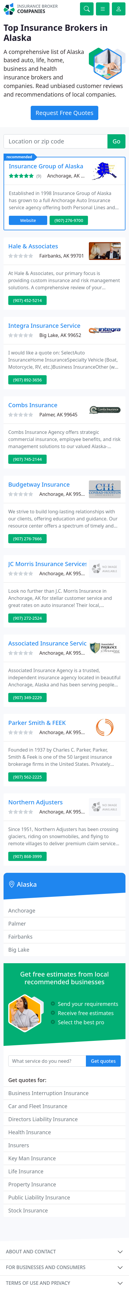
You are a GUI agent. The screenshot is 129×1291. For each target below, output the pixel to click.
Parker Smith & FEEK (37, 723)
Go (116, 141)
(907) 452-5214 (27, 300)
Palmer (17, 923)
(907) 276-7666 (27, 538)
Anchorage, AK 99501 (62, 573)
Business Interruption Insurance (48, 1093)
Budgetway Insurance (39, 484)
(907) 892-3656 (27, 380)
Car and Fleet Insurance (37, 1106)
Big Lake (18, 949)
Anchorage (21, 910)
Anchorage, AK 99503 (70, 175)
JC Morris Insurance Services (48, 564)
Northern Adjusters (35, 802)
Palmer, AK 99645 (58, 414)
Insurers (18, 1145)
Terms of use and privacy (38, 1283)
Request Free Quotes (65, 113)
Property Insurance (32, 1184)
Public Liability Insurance (39, 1197)
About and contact (31, 1251)
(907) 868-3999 (27, 856)
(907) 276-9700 (69, 220)
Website (28, 220)
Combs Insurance (32, 405)
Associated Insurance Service (49, 643)
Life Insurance (25, 1171)
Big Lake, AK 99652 (60, 335)
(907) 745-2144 (27, 459)
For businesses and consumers (45, 1267)
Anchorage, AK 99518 (62, 653)
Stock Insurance (28, 1210)
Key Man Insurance (32, 1158)
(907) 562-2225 (27, 777)
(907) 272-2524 (27, 618)
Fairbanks (20, 936)
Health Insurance (29, 1132)
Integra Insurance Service (44, 326)
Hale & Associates (33, 246)
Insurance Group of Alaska (46, 166)
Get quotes (103, 1061)
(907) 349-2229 (27, 697)
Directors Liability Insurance (43, 1119)
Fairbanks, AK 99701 (61, 256)
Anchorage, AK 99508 (62, 812)
